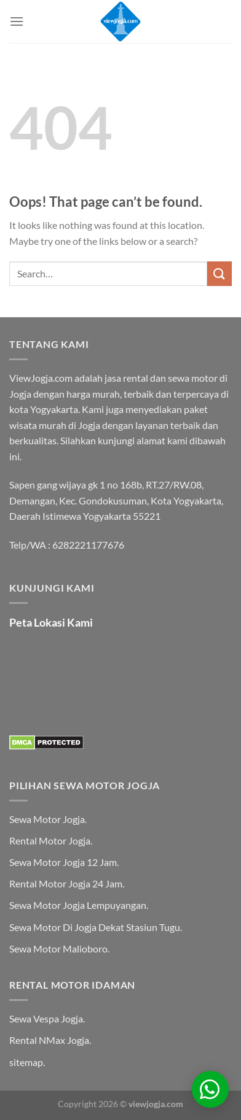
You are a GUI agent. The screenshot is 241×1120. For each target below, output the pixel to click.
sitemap (26, 1062)
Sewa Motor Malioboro (58, 948)
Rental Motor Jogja (49, 840)
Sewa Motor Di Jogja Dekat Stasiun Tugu (94, 927)
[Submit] (219, 273)
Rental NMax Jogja (49, 1040)
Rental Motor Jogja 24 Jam (65, 883)
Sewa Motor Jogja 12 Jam (63, 862)
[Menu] (16, 21)
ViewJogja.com (41, 378)
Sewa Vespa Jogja (46, 1018)
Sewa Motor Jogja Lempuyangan (77, 905)
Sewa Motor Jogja (47, 819)
